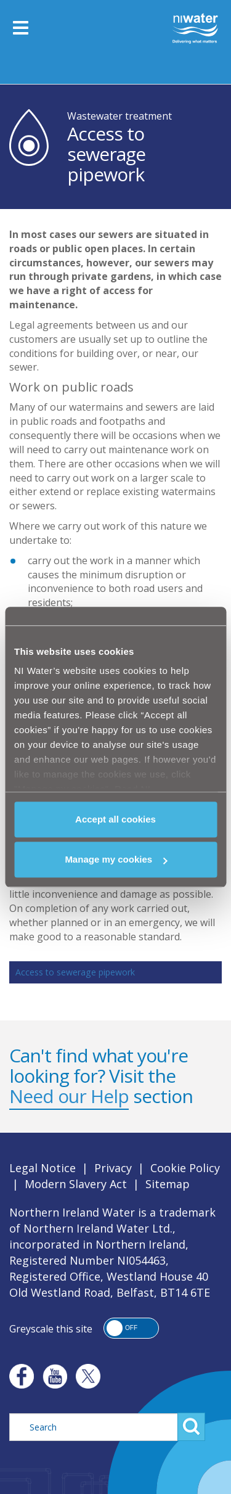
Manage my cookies (116, 859)
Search (191, 1427)
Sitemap (167, 1183)
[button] (131, 1328)
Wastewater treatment (119, 116)
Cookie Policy (185, 1167)
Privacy (113, 1167)
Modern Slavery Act (76, 1183)
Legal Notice (42, 1167)
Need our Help (69, 1096)
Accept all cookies (115, 819)
